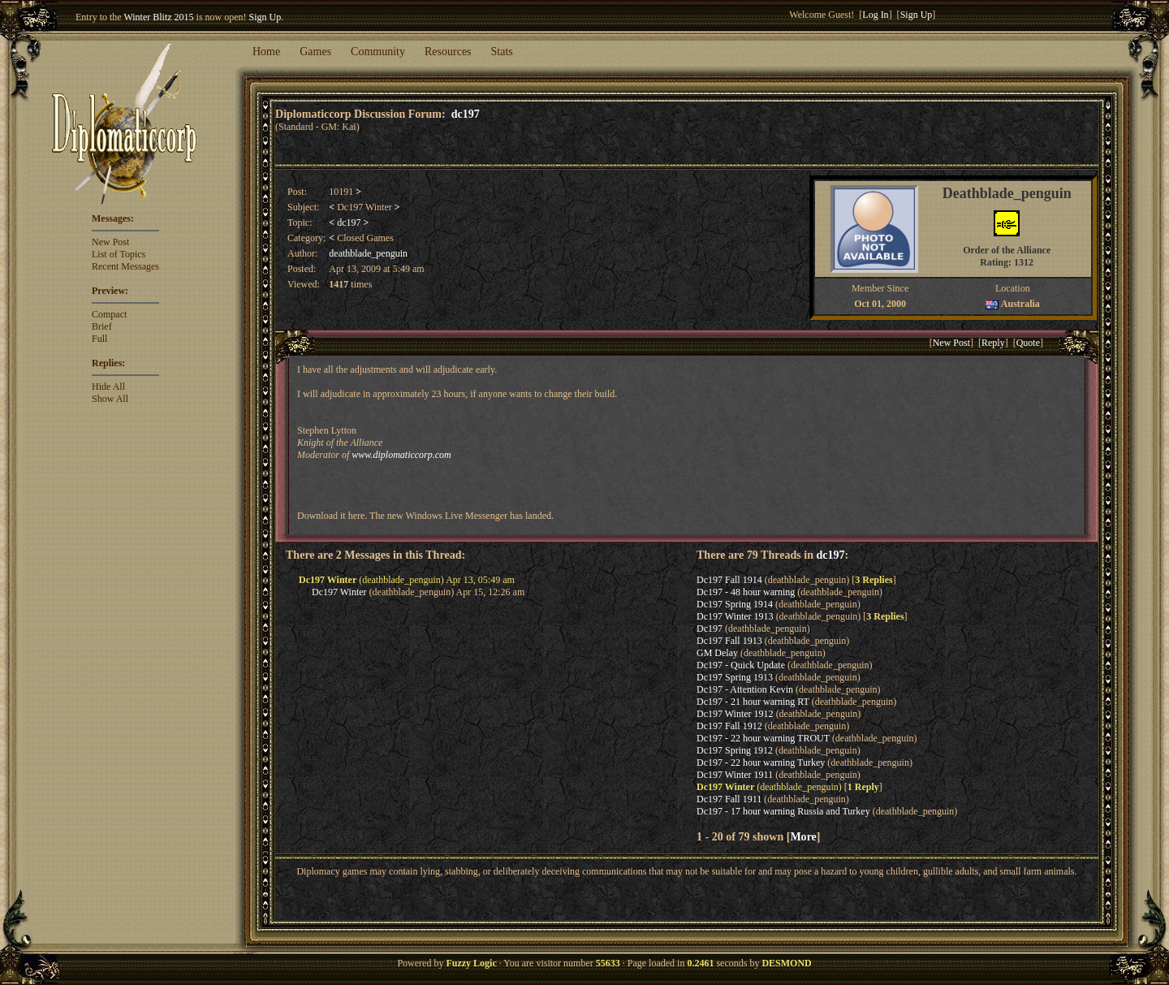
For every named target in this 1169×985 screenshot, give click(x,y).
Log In (875, 14)
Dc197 (710, 628)
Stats (502, 51)
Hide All (108, 386)
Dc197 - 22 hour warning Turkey (761, 762)
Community (378, 51)
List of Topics (118, 254)
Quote (1028, 342)
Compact (109, 314)
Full (99, 338)
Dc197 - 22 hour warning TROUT (763, 738)
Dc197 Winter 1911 (735, 774)
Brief (102, 326)
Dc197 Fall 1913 (729, 640)
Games (315, 51)
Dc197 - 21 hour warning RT (753, 701)
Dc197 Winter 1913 (735, 616)
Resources (448, 51)
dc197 (465, 113)
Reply (993, 342)
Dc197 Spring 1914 (735, 604)
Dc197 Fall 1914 (729, 579)
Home (266, 51)
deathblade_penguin (368, 253)
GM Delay (717, 653)
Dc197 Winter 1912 (735, 713)
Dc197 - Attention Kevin (745, 689)
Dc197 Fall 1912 (729, 726)
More (803, 836)
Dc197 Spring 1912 (735, 750)
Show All (110, 398)
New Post (110, 242)
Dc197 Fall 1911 (729, 799)
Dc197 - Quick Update (741, 665)
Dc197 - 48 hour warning (746, 592)
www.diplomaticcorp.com (401, 454)
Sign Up (265, 17)
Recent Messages (125, 266)
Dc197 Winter (339, 592)
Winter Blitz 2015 (158, 17)
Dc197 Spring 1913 (735, 677)
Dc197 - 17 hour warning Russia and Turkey (783, 811)
